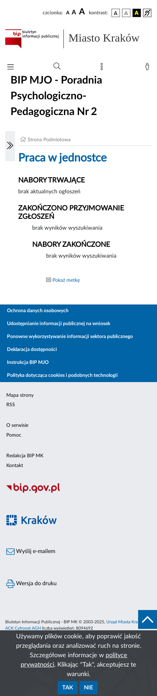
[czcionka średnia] (74, 12)
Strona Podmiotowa (49, 139)
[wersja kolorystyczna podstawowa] (115, 12)
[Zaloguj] (148, 68)
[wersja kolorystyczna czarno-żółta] (136, 12)
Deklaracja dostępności (32, 349)
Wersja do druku (31, 584)
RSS (10, 404)
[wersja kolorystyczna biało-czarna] (126, 12)
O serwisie (17, 425)
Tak (67, 687)
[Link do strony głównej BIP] (78, 38)
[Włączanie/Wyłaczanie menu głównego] (10, 67)
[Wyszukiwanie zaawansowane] (56, 66)
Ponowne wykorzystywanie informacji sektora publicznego (70, 336)
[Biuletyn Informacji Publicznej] (78, 492)
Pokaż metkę (66, 280)
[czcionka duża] (82, 12)
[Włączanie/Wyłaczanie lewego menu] (10, 146)
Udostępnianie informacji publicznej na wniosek (58, 323)
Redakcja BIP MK (24, 455)
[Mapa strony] (103, 68)
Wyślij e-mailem (30, 551)
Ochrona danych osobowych (38, 310)
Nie (88, 687)
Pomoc (13, 435)
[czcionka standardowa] (68, 12)
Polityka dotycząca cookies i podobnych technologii (62, 375)
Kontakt (14, 465)
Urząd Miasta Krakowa (127, 622)
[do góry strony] (147, 619)
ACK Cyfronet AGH (23, 628)
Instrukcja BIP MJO (28, 362)
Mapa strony (20, 395)
